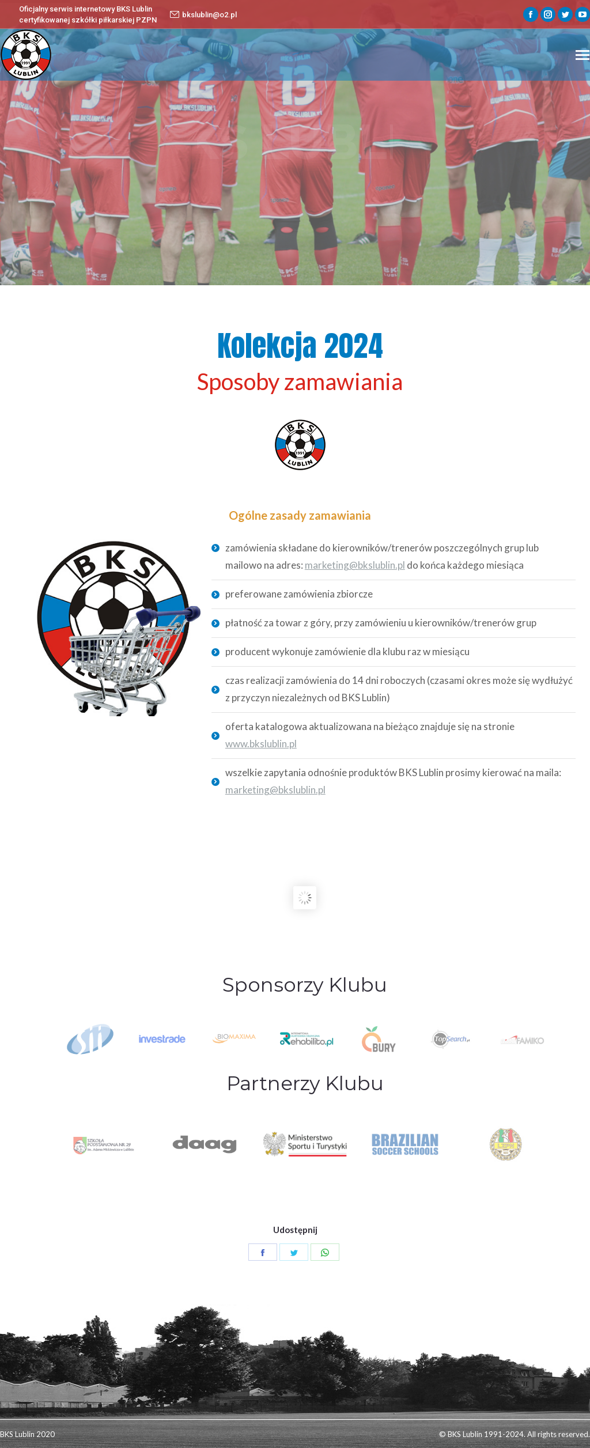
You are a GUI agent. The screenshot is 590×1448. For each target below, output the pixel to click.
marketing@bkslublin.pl (355, 565)
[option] (306, 1039)
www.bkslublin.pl (261, 744)
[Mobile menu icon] (582, 55)
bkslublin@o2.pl (203, 14)
